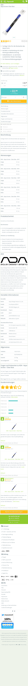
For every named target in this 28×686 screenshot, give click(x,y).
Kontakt (3, 594)
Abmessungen (14, 108)
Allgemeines (14, 116)
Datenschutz (4, 598)
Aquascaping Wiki (5, 592)
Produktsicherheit (14, 111)
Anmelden (14, 397)
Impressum (4, 596)
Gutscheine (4, 585)
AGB (2, 603)
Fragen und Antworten (14, 119)
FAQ (2, 587)
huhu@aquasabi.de (8, 129)
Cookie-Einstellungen (6, 607)
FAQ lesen (5, 127)
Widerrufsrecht (5, 601)
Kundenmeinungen (14, 121)
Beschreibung (14, 106)
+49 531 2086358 (7, 131)
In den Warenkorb (14, 101)
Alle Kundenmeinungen (14, 512)
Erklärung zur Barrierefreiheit (8, 605)
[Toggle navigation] (1, 1)
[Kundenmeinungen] (6, 41)
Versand (16, 93)
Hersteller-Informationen (14, 114)
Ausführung (4, 80)
